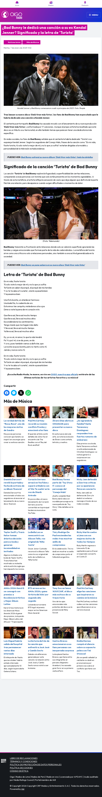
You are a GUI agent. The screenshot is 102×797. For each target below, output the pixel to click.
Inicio (17, 3)
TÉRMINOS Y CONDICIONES (23, 761)
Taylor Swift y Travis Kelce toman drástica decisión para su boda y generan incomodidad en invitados (14, 535)
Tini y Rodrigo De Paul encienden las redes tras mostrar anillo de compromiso (63, 532)
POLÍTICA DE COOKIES (21, 767)
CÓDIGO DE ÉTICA (19, 771)
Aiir (22, 789)
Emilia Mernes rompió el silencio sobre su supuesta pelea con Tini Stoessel (87, 641)
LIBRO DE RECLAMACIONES (23, 758)
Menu (93, 15)
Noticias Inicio (14, 42)
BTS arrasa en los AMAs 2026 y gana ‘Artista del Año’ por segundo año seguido (39, 588)
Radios (51, 3)
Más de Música (33, 42)
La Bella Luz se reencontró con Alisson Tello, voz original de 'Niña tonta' (39, 532)
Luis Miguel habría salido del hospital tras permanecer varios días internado (14, 641)
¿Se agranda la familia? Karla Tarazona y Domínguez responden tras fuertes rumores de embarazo (87, 423)
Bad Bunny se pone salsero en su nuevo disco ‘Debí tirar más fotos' (53, 265)
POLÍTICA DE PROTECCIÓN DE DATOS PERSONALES (35, 764)
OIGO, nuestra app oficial (64, 374)
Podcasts (85, 3)
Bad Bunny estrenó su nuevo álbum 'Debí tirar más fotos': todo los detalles (57, 157)
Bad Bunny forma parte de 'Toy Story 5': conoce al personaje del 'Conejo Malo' (63, 479)
